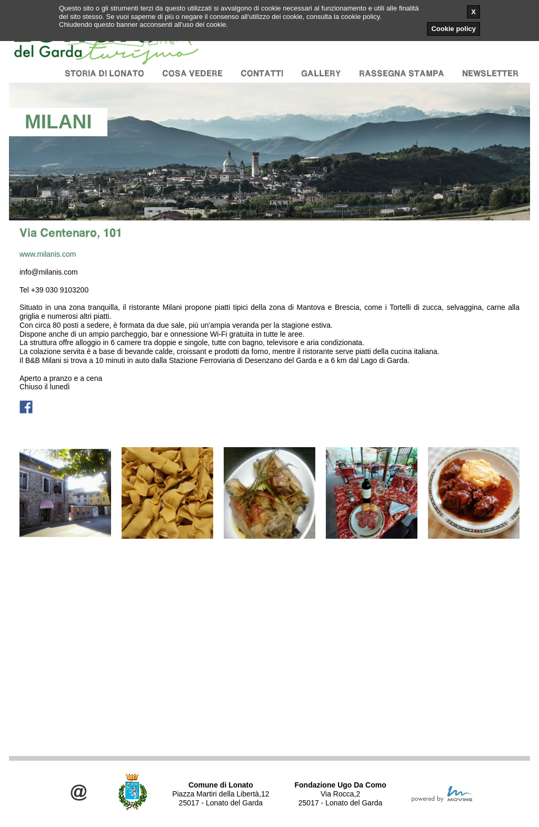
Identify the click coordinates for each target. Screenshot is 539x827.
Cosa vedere (192, 73)
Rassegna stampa (401, 73)
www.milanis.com (47, 254)
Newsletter (490, 73)
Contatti (262, 73)
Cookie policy (453, 29)
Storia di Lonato (104, 73)
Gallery (321, 73)
